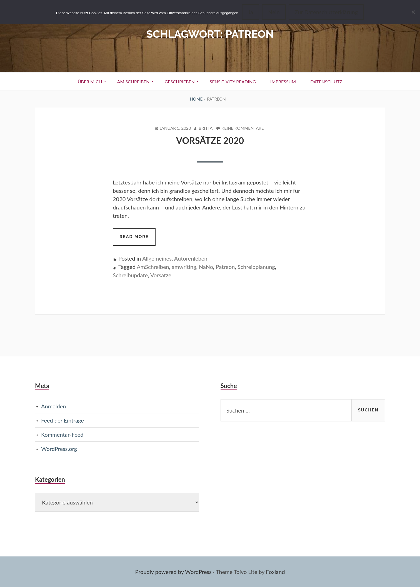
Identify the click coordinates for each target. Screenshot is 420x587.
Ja (250, 12)
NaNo (206, 266)
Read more (138, 239)
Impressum (283, 81)
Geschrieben (180, 81)
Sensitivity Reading (233, 81)
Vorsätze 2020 (210, 140)
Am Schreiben (133, 81)
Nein (273, 12)
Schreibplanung (256, 266)
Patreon (225, 266)
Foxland (275, 571)
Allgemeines (157, 258)
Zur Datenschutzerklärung (326, 12)
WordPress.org (59, 448)
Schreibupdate (130, 275)
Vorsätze (160, 275)
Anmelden (53, 406)
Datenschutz (326, 81)
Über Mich (90, 81)
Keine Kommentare (242, 128)
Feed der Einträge (62, 420)
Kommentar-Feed (62, 434)
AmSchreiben (153, 266)
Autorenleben (191, 258)
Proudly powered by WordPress (173, 571)
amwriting (184, 266)
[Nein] (413, 12)
